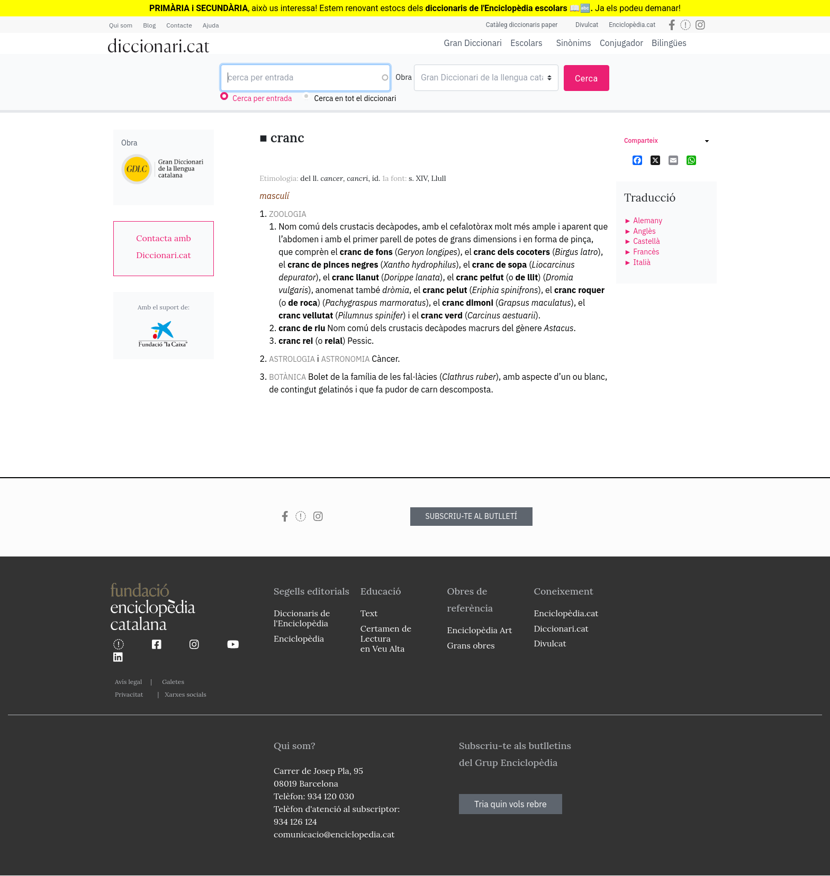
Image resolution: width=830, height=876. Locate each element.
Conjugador (621, 43)
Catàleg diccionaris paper (522, 25)
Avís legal (128, 682)
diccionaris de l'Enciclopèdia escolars (496, 8)
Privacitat (129, 694)
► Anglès (640, 231)
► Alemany (643, 220)
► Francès (642, 252)
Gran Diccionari (473, 43)
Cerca (586, 79)
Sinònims (573, 43)
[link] (163, 246)
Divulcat (586, 25)
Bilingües (669, 43)
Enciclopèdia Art (479, 630)
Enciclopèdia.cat (632, 25)
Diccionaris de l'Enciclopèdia (302, 618)
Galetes (173, 682)
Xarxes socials (185, 694)
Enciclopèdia (299, 638)
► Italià (637, 262)
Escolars (526, 43)
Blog (149, 25)
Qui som (120, 25)
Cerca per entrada (262, 98)
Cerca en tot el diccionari (355, 98)
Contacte (179, 25)
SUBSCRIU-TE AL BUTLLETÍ (472, 516)
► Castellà (642, 241)
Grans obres (471, 645)
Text (369, 613)
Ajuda (211, 25)
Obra (403, 77)
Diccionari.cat (561, 628)
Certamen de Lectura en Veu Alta (385, 638)
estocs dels (402, 8)
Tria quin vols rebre (510, 804)
